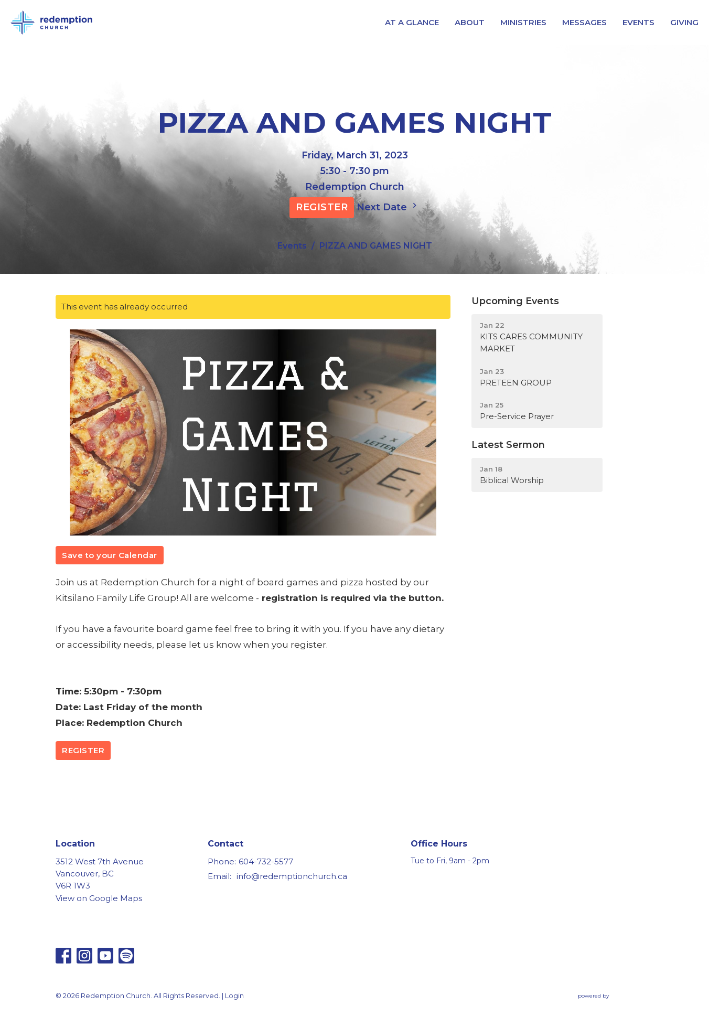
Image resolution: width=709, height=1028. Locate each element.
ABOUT (470, 22)
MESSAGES (584, 22)
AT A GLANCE (412, 22)
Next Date (388, 206)
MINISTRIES (523, 22)
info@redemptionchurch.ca (292, 876)
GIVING (684, 22)
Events (292, 246)
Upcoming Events (515, 301)
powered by (615, 996)
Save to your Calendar (109, 555)
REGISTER (322, 207)
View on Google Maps (99, 898)
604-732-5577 (266, 861)
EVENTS (638, 22)
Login (234, 996)
